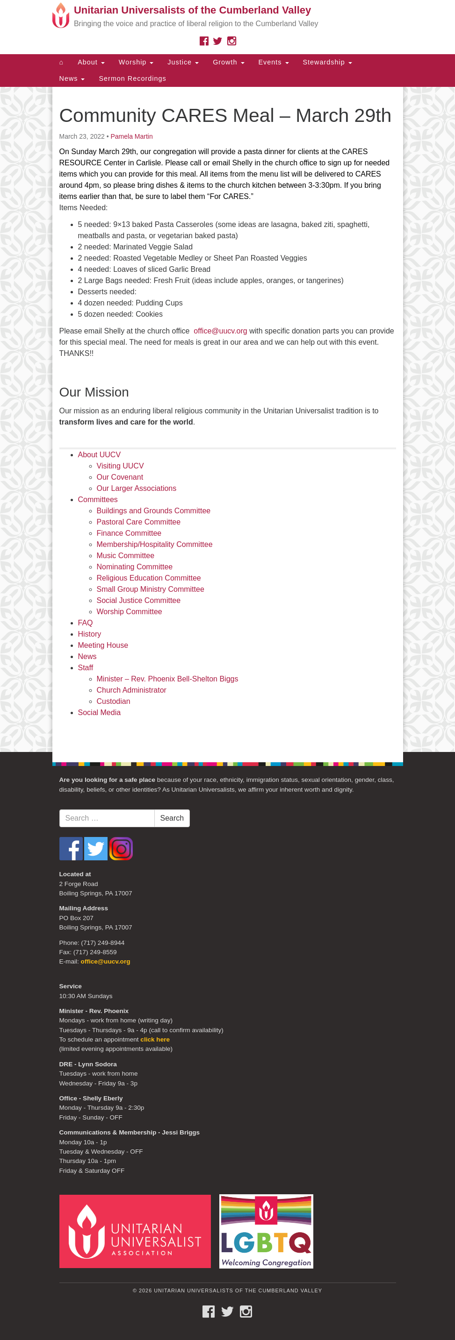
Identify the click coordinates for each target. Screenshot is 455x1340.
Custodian (113, 701)
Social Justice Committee (139, 600)
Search (172, 818)
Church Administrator (131, 690)
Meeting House (103, 645)
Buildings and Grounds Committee (154, 511)
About (91, 62)
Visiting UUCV (120, 466)
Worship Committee (129, 612)
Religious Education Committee (149, 578)
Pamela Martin (131, 136)
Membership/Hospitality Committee (155, 544)
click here (155, 1039)
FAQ (85, 623)
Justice (183, 62)
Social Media (99, 712)
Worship (136, 62)
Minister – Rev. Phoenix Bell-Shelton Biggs (167, 679)
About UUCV (99, 455)
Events (274, 62)
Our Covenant (120, 477)
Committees (98, 499)
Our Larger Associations (137, 488)
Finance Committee (129, 533)
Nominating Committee (135, 567)
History (89, 634)
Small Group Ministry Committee (150, 589)
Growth (228, 62)
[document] (227, 419)
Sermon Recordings (132, 78)
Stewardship (327, 62)
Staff (86, 668)
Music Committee (126, 556)
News (72, 78)
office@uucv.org (220, 331)
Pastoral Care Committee (139, 522)
